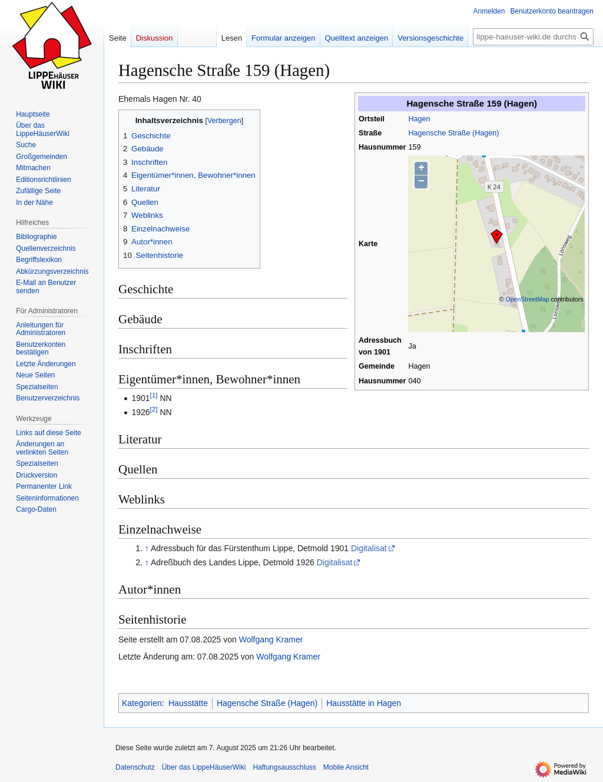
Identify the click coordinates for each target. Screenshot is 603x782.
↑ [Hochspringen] (147, 548)
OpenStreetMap (527, 299)
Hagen (419, 119)
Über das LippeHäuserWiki (204, 767)
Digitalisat (369, 548)
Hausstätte (188, 703)
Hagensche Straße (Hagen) (453, 133)
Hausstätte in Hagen (363, 703)
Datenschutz (135, 767)
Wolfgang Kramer (271, 639)
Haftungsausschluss (284, 767)
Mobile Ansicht (346, 767)
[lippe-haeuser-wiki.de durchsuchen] (533, 36)
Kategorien (142, 703)
